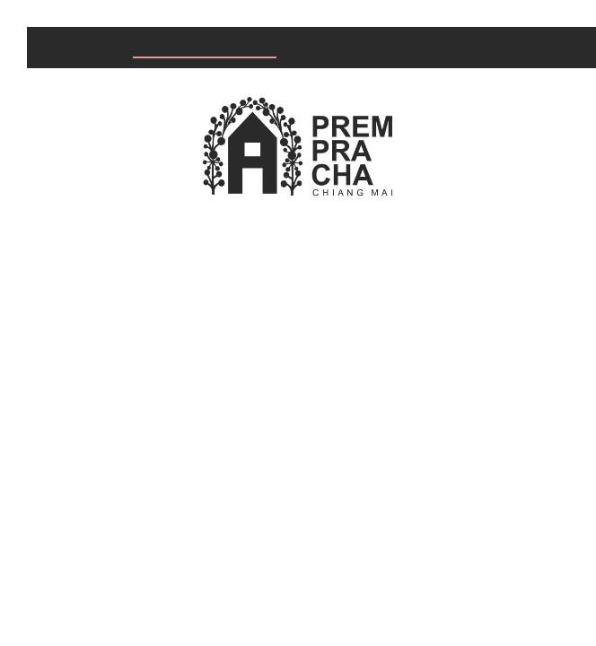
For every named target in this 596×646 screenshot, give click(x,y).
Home (65, 48)
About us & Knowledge (406, 48)
